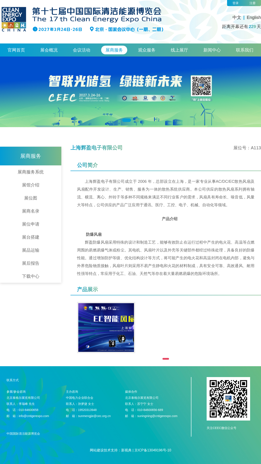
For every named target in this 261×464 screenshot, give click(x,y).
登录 (236, 3)
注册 (252, 3)
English (254, 17)
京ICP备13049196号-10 (152, 450)
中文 (237, 17)
